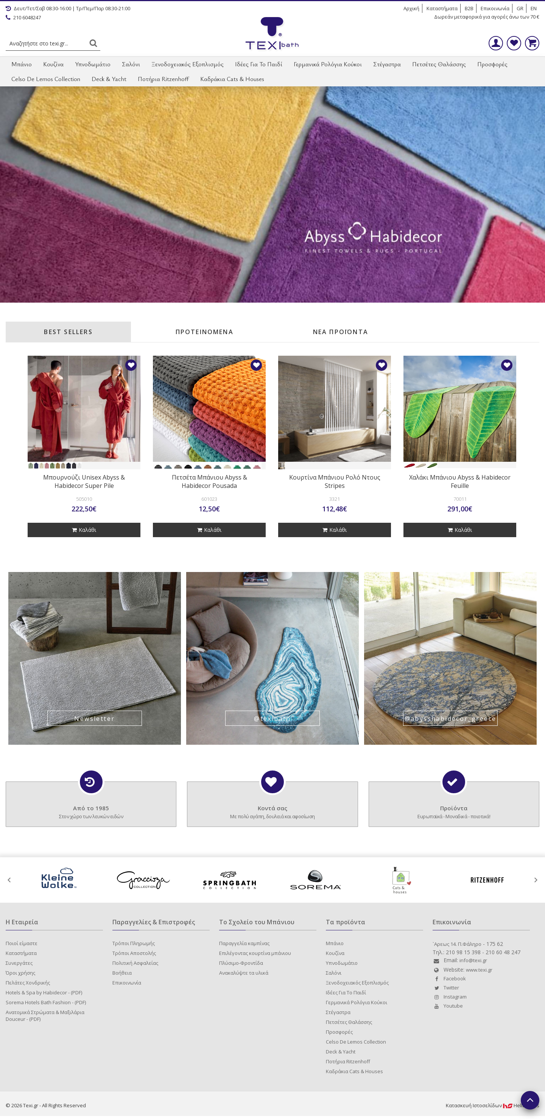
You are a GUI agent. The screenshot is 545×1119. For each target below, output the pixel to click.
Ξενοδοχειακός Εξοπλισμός (187, 64)
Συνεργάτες (19, 963)
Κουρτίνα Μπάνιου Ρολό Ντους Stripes (334, 481)
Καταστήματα (442, 8)
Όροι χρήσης (20, 972)
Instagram (450, 996)
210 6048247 (23, 17)
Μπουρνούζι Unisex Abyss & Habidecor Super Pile (84, 481)
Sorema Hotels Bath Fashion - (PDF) (46, 1002)
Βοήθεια (122, 972)
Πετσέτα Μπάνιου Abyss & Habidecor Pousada (209, 481)
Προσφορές (492, 64)
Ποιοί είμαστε (21, 943)
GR (520, 8)
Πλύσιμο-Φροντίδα (241, 963)
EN (534, 8)
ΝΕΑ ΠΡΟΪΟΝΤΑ (340, 332)
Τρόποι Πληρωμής (133, 943)
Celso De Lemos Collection (45, 79)
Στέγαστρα (387, 64)
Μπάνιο (21, 64)
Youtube (448, 1005)
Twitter (446, 987)
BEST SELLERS (68, 332)
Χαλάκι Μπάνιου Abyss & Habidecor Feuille (460, 481)
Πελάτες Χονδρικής (28, 982)
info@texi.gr (473, 960)
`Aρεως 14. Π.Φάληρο (457, 944)
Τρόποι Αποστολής (134, 953)
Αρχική (411, 8)
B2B (469, 8)
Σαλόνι (131, 64)
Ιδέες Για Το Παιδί (258, 64)
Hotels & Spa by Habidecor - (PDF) (44, 992)
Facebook (449, 978)
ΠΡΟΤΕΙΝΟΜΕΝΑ (205, 332)
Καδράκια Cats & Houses (232, 79)
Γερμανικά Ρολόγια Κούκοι (328, 64)
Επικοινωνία (495, 8)
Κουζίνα (53, 64)
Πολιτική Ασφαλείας (135, 963)
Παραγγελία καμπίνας (244, 943)
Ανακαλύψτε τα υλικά (243, 972)
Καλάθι (84, 529)
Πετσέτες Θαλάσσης (439, 64)
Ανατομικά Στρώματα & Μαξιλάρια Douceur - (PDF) (45, 1015)
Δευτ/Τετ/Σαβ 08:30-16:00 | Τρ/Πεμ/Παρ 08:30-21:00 (68, 8)
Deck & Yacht (109, 79)
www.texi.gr (479, 969)
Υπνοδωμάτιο (93, 64)
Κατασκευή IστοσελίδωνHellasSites (492, 1105)
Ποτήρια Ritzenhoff (163, 79)
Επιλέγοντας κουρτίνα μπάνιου (255, 953)
